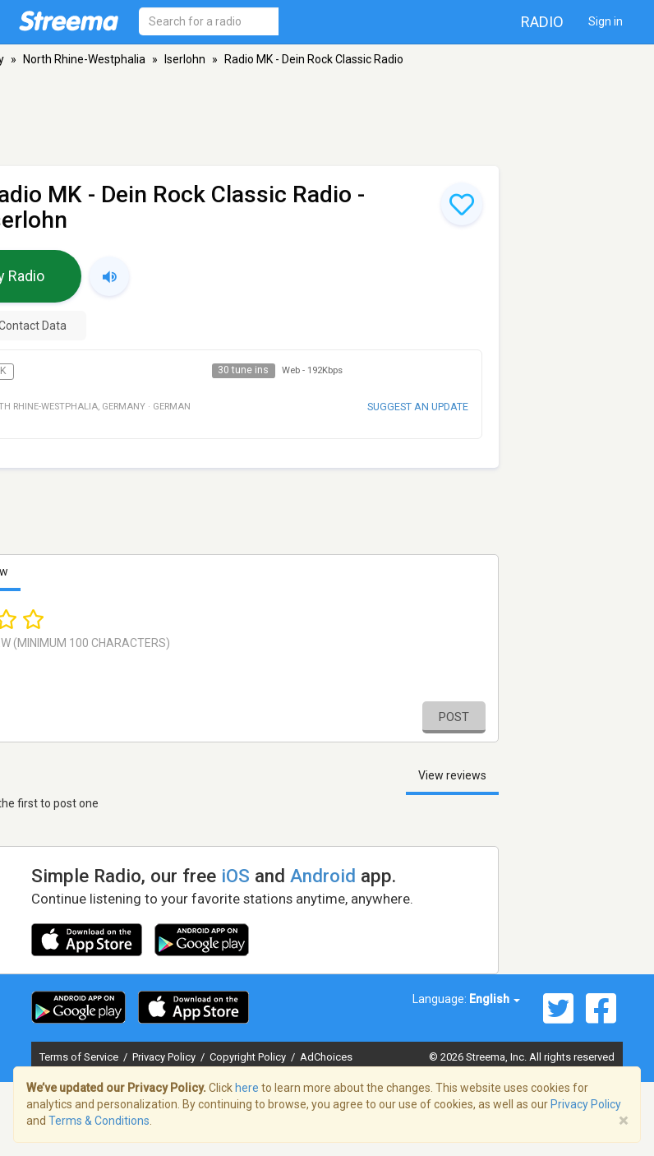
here (247, 1087)
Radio (542, 21)
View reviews (452, 775)
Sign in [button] (605, 21)
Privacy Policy (165, 1057)
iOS (235, 875)
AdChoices (326, 1057)
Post (454, 717)
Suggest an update (417, 406)
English (494, 999)
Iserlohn (184, 59)
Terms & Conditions (99, 1120)
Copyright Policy (249, 1057)
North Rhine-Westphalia (84, 59)
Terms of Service (80, 1057)
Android (323, 875)
